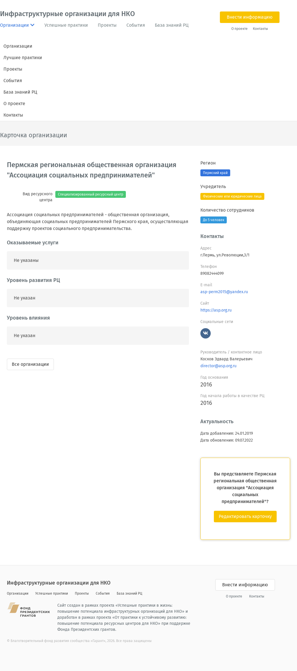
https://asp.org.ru (216, 310)
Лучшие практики (22, 57)
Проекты (107, 25)
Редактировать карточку (245, 516)
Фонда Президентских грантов (86, 629)
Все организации (30, 364)
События (135, 25)
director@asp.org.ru (218, 365)
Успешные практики (66, 25)
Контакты (260, 29)
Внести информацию (250, 17)
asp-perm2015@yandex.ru (224, 291)
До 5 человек (213, 220)
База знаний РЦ (172, 25)
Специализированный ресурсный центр (90, 194)
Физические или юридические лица (232, 196)
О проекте (239, 29)
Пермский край (215, 173)
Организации (17, 46)
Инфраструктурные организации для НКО (67, 14)
